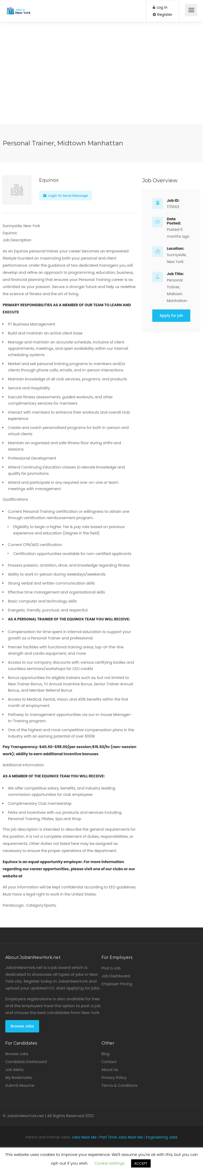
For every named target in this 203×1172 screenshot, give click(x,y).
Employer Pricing (117, 984)
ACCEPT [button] (140, 1163)
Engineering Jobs (161, 1137)
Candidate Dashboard (26, 1061)
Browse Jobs (22, 1026)
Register (162, 14)
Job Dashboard (116, 976)
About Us (110, 1069)
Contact (109, 1061)
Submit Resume (19, 1085)
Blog (105, 1053)
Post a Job (111, 968)
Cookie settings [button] (109, 1163)
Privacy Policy (114, 1077)
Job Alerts (14, 1069)
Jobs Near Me (83, 1137)
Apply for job (171, 315)
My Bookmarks (18, 1077)
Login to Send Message (65, 195)
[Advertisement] (101, 87)
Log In (160, 7)
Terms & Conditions (119, 1085)
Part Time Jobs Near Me (121, 1137)
